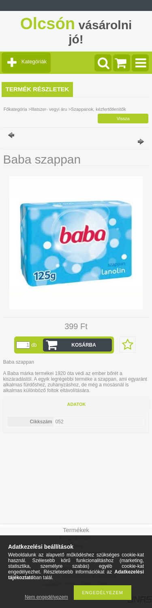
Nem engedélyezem (46, 597)
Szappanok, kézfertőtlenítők (98, 109)
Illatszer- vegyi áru (49, 109)
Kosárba (83, 345)
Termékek (76, 529)
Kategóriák (34, 61)
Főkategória (15, 109)
